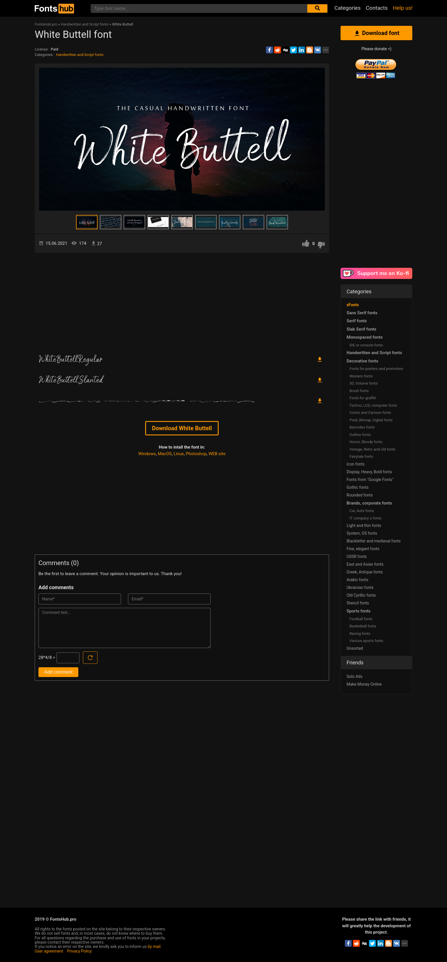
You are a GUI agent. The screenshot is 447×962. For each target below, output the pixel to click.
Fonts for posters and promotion (376, 368)
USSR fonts (357, 556)
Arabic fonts (357, 579)
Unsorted (355, 648)
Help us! (403, 8)
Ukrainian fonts (360, 587)
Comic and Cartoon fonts (370, 412)
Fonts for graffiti (362, 398)
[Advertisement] (182, 301)
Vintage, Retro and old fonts (372, 449)
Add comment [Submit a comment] (58, 672)
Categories (348, 8)
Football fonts (360, 619)
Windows (147, 453)
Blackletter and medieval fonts (374, 541)
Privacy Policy (79, 951)
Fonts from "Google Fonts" (370, 479)
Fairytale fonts (361, 456)
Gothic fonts (357, 487)
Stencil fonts (358, 603)
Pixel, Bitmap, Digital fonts (371, 420)
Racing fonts (359, 633)
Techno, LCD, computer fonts (373, 405)
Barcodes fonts (362, 427)
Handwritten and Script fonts (80, 55)
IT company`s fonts (365, 518)
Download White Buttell (182, 428)
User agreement (49, 951)
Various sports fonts (366, 641)
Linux (179, 453)
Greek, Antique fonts (365, 572)
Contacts (377, 8)
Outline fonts (360, 434)
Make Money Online (364, 684)
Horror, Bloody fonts (365, 442)
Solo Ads (354, 676)
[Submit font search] (317, 8)
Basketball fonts (362, 626)
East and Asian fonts (365, 564)
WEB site (217, 453)
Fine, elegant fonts (363, 548)
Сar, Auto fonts (361, 511)
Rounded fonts (360, 495)
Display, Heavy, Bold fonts (369, 472)
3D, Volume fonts (363, 383)
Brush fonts (359, 391)
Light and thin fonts (364, 525)
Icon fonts (356, 464)
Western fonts (361, 376)
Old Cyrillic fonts (361, 595)
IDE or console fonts (366, 345)
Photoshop (196, 453)
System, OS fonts (362, 533)
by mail (154, 946)
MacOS (165, 453)
